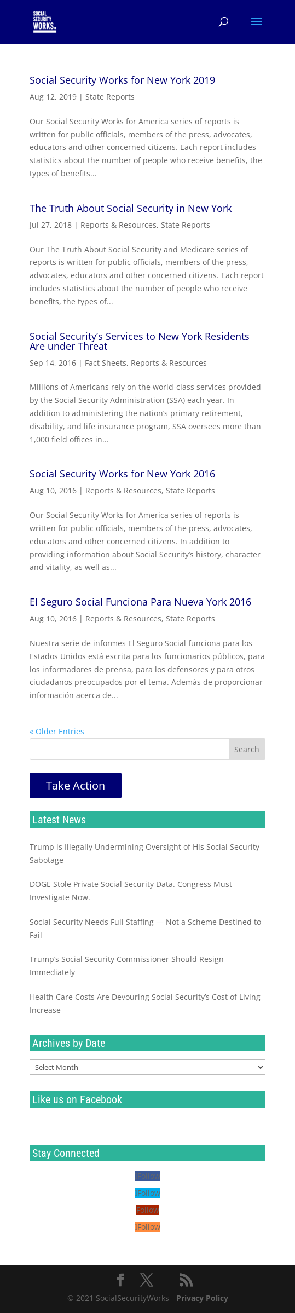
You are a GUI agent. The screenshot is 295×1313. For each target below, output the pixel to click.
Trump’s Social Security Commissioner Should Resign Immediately (127, 965)
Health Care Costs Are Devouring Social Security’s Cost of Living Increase (145, 1003)
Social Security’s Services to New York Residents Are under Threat (140, 341)
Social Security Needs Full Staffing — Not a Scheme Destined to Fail (145, 928)
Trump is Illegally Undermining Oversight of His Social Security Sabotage (144, 853)
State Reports (110, 96)
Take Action (75, 785)
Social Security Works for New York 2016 (122, 473)
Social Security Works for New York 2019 (122, 80)
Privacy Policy (202, 1298)
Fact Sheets (105, 363)
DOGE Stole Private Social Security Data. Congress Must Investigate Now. (131, 890)
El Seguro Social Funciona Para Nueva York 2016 (140, 601)
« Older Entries (57, 731)
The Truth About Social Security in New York (131, 208)
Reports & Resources (118, 225)
